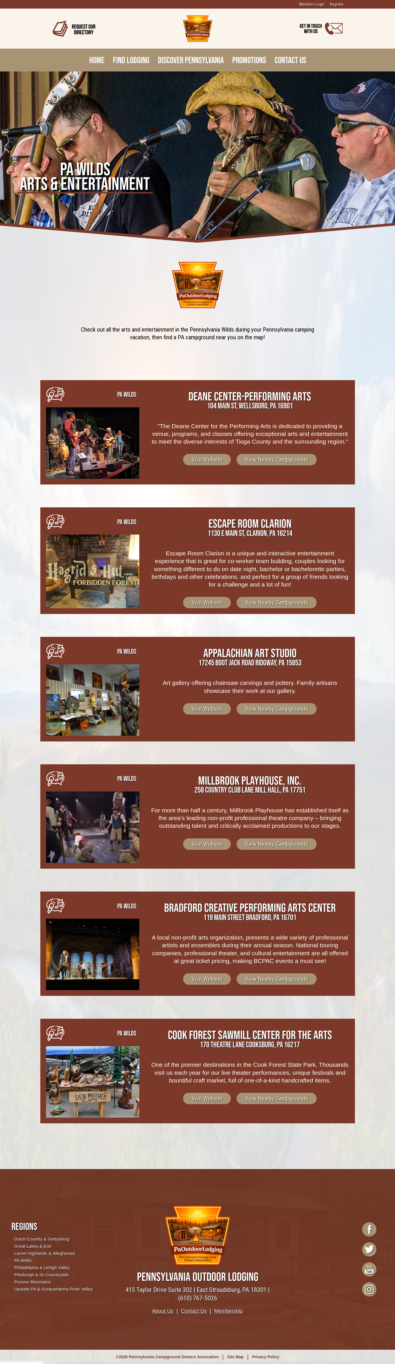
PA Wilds (22, 1260)
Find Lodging (131, 60)
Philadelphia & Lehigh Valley (42, 1267)
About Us (163, 1311)
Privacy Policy (265, 1357)
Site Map (235, 1357)
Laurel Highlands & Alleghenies (44, 1253)
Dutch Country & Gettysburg (41, 1239)
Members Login (311, 4)
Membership (228, 1311)
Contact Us (290, 60)
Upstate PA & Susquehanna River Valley (53, 1289)
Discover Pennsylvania (191, 60)
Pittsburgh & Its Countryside (41, 1274)
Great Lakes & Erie (32, 1246)
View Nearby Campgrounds (276, 459)
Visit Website (207, 459)
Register (337, 4)
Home (96, 60)
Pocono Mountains (32, 1281)
